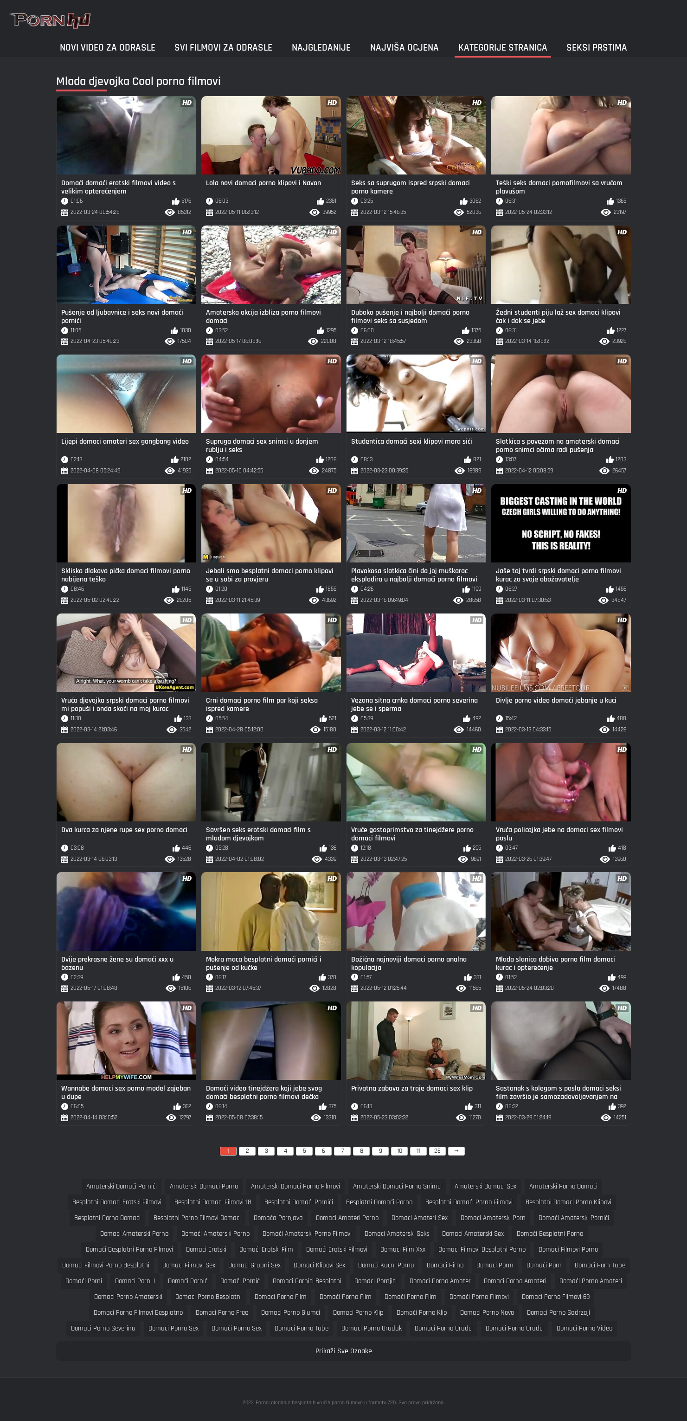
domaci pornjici (375, 1281)
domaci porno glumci (290, 1312)
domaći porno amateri (590, 1281)
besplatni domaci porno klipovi (568, 1202)
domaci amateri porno (347, 1218)
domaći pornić (187, 1281)
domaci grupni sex (254, 1265)
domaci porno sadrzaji (558, 1312)
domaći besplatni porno (550, 1233)
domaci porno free (222, 1312)
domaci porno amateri (515, 1281)
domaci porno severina (103, 1328)
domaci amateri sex (420, 1218)
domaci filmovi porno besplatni (105, 1265)
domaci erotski (206, 1249)
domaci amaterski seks (397, 1233)
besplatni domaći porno (379, 1202)
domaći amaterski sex (473, 1233)
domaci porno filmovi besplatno (138, 1312)
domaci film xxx (402, 1249)
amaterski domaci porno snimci (397, 1186)
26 (437, 1151)
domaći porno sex (237, 1328)
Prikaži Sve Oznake (343, 1351)
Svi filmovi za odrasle (223, 47)
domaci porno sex (173, 1328)
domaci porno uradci (444, 1328)
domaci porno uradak (371, 1328)
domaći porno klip (422, 1312)
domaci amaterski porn (493, 1218)
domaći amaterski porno (215, 1233)
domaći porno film (346, 1296)
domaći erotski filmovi (336, 1249)
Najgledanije (321, 47)
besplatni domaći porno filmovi (469, 1202)
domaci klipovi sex (319, 1265)
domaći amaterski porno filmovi (307, 1233)
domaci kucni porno (386, 1265)
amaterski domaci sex (485, 1186)
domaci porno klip (358, 1312)
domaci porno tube (301, 1328)
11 (418, 1151)
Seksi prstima (596, 47)
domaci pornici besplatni (307, 1281)
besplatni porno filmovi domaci (197, 1218)
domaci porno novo (487, 1312)
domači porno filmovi (479, 1296)
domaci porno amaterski (128, 1296)
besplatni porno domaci (107, 1218)
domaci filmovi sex (188, 1265)
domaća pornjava (278, 1218)
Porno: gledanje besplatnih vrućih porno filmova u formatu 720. (326, 1402)
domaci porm (495, 1265)
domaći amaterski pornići (574, 1218)
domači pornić (240, 1281)
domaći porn (544, 1265)
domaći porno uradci (515, 1328)
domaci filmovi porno (568, 1249)
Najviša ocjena (404, 47)
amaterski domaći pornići (121, 1186)
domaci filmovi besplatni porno (482, 1249)
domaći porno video (584, 1328)
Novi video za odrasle (107, 47)
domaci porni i (135, 1281)
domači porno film (411, 1296)
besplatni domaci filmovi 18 (212, 1202)
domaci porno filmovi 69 (556, 1296)
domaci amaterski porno (134, 1233)
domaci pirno (445, 1265)
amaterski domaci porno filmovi (295, 1186)
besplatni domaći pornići (298, 1202)
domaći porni (83, 1281)
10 (399, 1151)
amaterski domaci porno (204, 1186)
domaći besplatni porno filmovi (129, 1249)
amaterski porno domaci (563, 1186)
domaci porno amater (440, 1281)
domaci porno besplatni (208, 1296)
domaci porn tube (600, 1265)
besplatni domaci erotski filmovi (116, 1202)
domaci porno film (281, 1296)
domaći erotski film (266, 1249)
